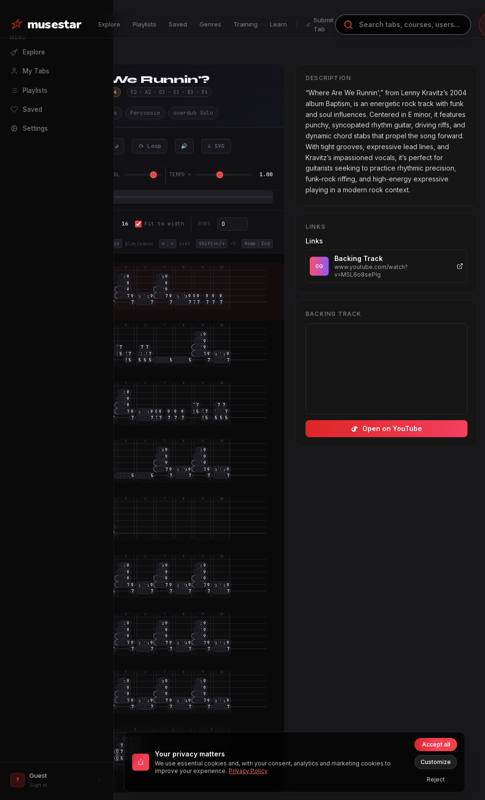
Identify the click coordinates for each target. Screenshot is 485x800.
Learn (278, 24)
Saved (178, 24)
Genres (210, 24)
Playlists (144, 24)
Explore (109, 24)
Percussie (145, 112)
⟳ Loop (150, 146)
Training (246, 24)
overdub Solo (193, 112)
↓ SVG (216, 146)
